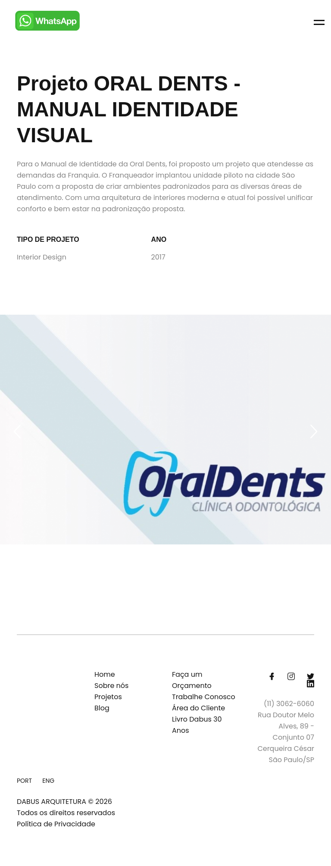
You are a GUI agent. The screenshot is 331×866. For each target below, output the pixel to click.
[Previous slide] (17, 431)
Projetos (108, 697)
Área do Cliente (198, 708)
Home (104, 674)
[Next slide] (314, 431)
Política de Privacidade (56, 824)
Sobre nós (111, 686)
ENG (48, 780)
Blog (101, 708)
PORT (24, 780)
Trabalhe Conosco (203, 697)
